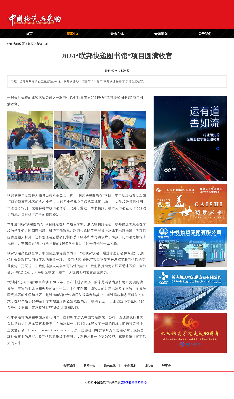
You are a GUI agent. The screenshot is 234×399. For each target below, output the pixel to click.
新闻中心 (73, 34)
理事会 (166, 365)
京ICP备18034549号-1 (135, 382)
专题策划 (160, 34)
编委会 (149, 365)
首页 (29, 34)
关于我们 (204, 34)
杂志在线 (117, 34)
